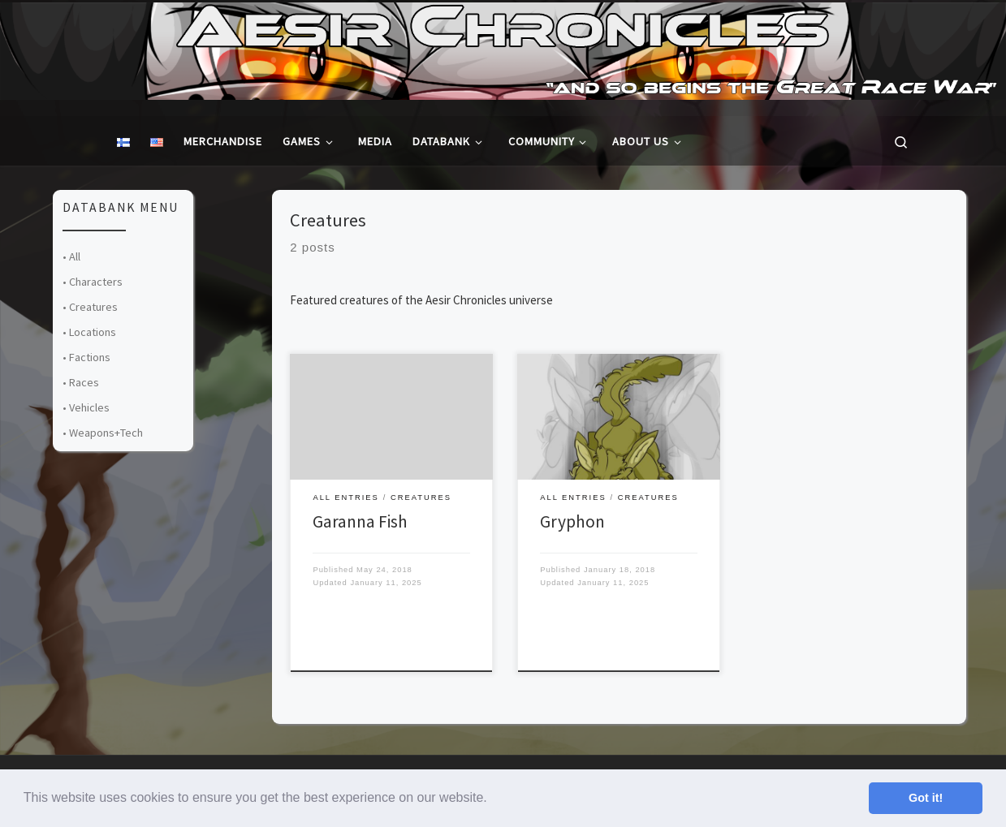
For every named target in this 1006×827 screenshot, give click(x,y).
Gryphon (572, 521)
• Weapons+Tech (103, 432)
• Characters (93, 281)
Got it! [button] (926, 797)
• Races (81, 382)
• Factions (86, 357)
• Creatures (90, 306)
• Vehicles (86, 407)
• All (71, 256)
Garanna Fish (360, 521)
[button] (492, 799)
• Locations (89, 332)
